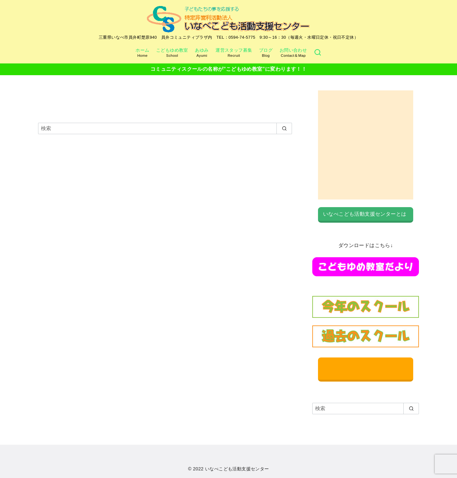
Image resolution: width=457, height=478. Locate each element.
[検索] (317, 52)
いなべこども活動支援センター (237, 468)
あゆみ (202, 53)
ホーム (142, 53)
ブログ (266, 53)
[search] (284, 128)
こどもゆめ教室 (172, 53)
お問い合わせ (293, 53)
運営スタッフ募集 (233, 53)
